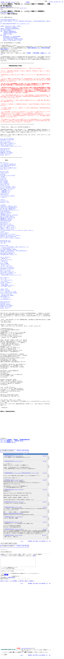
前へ (62, 1)
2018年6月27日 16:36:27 (9, 535)
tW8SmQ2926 (16, 522)
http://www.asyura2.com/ (26, 650)
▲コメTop (51, 1)
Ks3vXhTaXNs (20, 529)
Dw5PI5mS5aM (20, 489)
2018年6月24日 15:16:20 (9, 489)
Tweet (1, 9)
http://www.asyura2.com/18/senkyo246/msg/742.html (13, 513)
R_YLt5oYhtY (20, 522)
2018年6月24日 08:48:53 (26, 472)
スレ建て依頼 (21, 582)
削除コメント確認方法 (29, 582)
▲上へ (22, 541)
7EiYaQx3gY (16, 461)
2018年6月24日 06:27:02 (9, 455)
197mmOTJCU (16, 489)
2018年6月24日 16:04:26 (9, 507)
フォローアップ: (3, 549)
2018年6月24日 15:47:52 (9, 501)
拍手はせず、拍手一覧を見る (23, 450)
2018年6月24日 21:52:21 (9, 522)
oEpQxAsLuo (16, 529)
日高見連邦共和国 (13, 472)
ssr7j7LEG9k (19, 507)
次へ (60, 1)
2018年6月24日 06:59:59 (9, 461)
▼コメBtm (56, 1)
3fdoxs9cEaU (20, 535)
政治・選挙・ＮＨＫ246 (10, 2)
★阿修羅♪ (3, 2)
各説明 (34, 555)
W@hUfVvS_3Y (20, 461)
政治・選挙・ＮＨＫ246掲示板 (39, 541)
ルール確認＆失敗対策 (10, 579)
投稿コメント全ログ (4, 582)
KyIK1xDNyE (16, 535)
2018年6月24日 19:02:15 (9, 516)
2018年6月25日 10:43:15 (9, 529)
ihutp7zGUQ (16, 507)
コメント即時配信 (13, 582)
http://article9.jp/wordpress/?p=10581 (7, 12)
